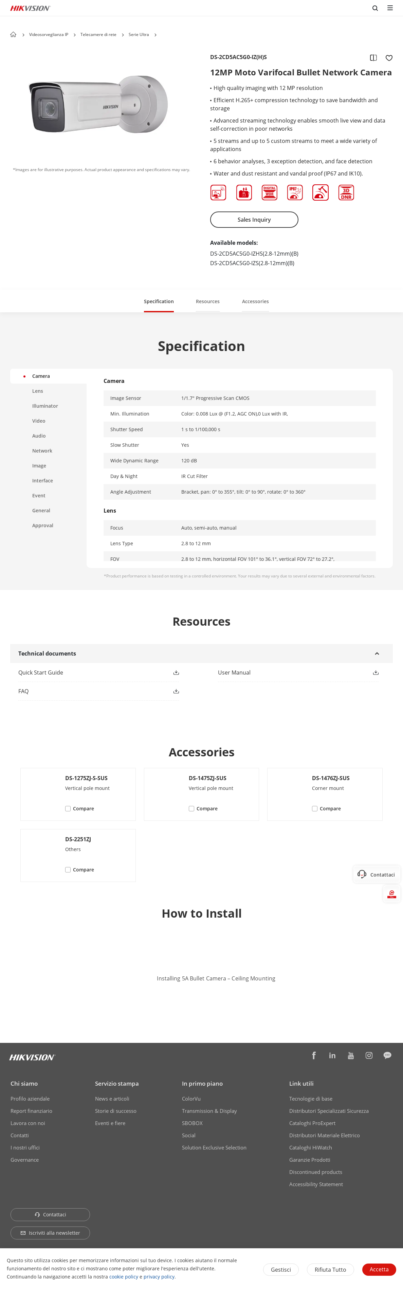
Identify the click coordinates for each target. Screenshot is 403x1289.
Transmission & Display (209, 1110)
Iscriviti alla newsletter (50, 1233)
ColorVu (191, 1098)
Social (189, 1135)
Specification (159, 301)
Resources (208, 301)
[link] (87, 672)
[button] (74, 35)
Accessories (255, 301)
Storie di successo (115, 1110)
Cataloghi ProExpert (312, 1123)
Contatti (20, 1135)
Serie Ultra (139, 34)
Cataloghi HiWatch (310, 1147)
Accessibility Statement (316, 1184)
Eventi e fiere (110, 1123)
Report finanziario (31, 1110)
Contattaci (50, 1214)
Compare (83, 808)
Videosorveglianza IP (48, 34)
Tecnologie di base (310, 1098)
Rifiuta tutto (330, 1269)
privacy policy (159, 1276)
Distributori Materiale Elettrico (324, 1135)
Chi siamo (24, 1083)
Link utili (301, 1083)
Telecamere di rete (98, 34)
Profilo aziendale (30, 1098)
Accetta (379, 1269)
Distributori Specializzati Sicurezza (329, 1110)
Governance (25, 1159)
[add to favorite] (387, 57)
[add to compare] (373, 57)
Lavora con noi (28, 1123)
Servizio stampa (117, 1083)
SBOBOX (192, 1123)
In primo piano (202, 1083)
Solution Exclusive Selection (214, 1147)
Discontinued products (315, 1171)
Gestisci (281, 1269)
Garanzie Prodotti (309, 1159)
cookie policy (123, 1276)
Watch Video (201, 995)
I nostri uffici (25, 1147)
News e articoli (112, 1098)
